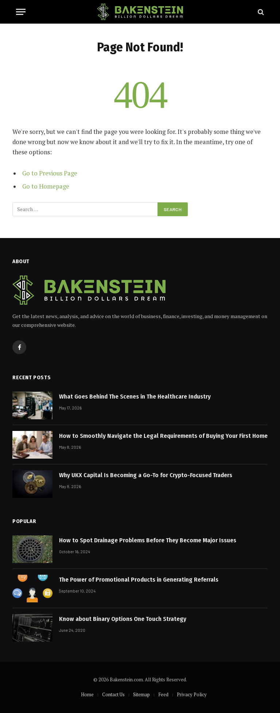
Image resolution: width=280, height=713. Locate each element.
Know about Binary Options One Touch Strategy (122, 619)
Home (87, 694)
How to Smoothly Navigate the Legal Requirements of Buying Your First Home (163, 436)
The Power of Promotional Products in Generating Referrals (138, 579)
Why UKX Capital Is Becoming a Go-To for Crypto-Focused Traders (145, 475)
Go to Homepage (45, 186)
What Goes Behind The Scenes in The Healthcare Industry (135, 396)
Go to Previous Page (49, 173)
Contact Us (113, 694)
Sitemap (141, 694)
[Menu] (21, 12)
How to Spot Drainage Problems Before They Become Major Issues (147, 540)
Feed (163, 694)
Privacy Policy (192, 694)
